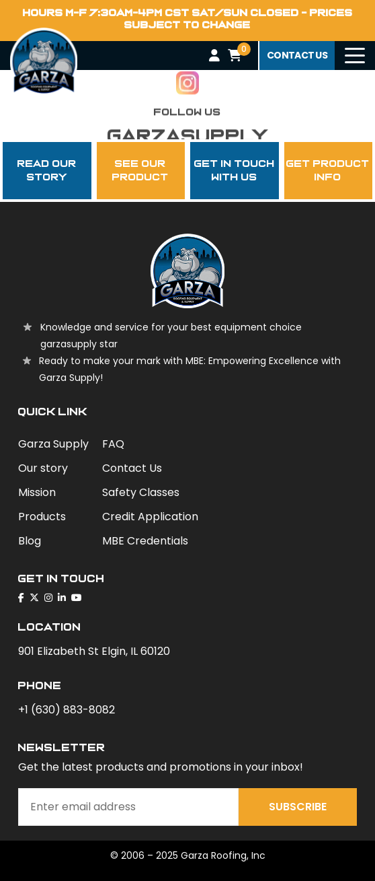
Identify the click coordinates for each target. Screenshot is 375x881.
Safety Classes (140, 492)
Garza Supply (53, 444)
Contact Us (132, 468)
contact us (297, 55)
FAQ (113, 444)
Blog (29, 541)
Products (42, 516)
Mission (37, 492)
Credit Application (150, 516)
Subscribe (298, 806)
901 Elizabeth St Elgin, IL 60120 (94, 651)
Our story (43, 468)
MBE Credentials (145, 541)
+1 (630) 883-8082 (66, 709)
